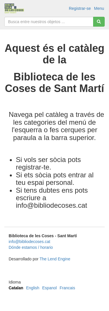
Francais (67, 288)
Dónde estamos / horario (31, 247)
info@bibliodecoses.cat (29, 241)
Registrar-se (80, 8)
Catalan (16, 288)
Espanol (49, 288)
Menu (99, 8)
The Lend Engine (55, 259)
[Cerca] (99, 22)
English (32, 288)
